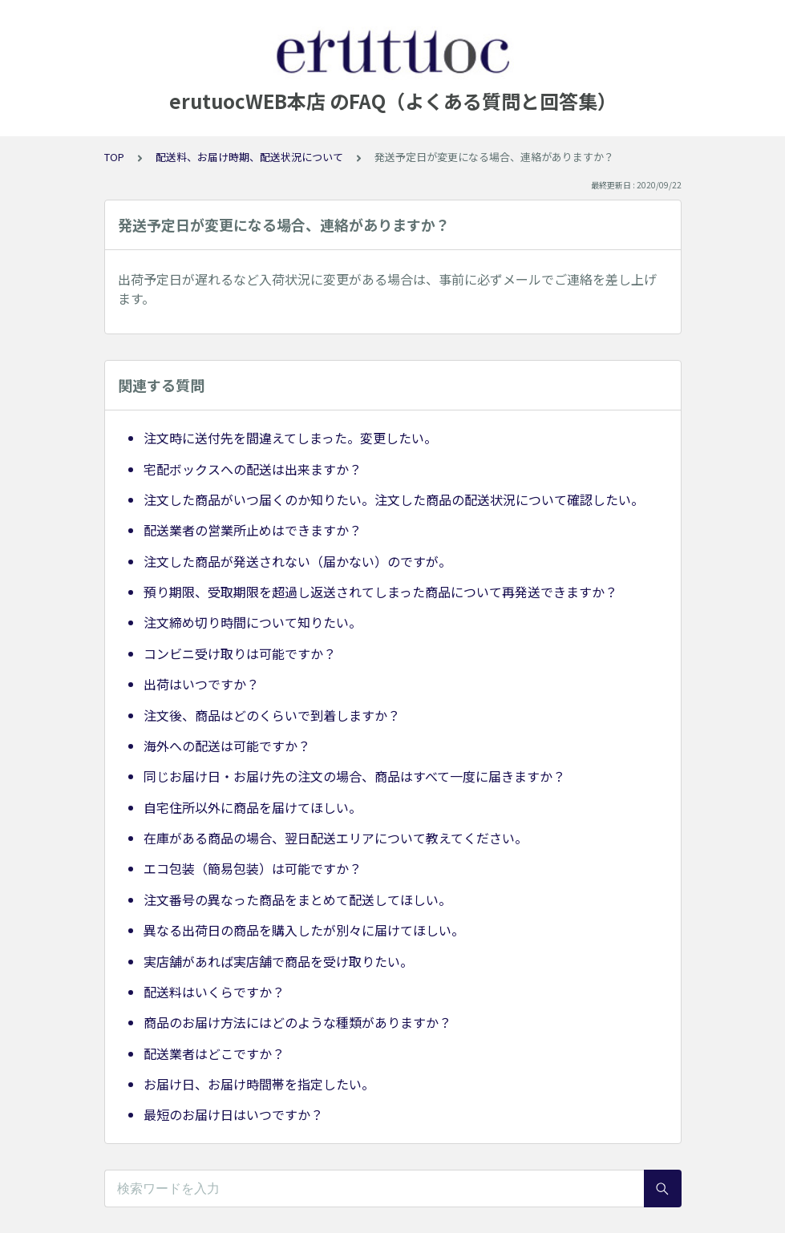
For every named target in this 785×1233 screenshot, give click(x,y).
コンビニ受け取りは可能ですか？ (240, 653)
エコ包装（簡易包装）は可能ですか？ (253, 868)
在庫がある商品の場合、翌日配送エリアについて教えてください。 (336, 837)
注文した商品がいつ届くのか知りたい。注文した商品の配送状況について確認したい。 (394, 499)
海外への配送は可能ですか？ (227, 745)
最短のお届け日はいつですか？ (233, 1114)
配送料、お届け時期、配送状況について (249, 156)
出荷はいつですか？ (201, 683)
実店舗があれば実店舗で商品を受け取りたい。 (278, 961)
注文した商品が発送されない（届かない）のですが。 (297, 561)
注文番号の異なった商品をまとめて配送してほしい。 (297, 899)
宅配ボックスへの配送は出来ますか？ (253, 469)
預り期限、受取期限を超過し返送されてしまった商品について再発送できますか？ (380, 591)
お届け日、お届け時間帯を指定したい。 (259, 1084)
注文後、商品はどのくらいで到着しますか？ (272, 715)
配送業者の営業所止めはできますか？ (253, 530)
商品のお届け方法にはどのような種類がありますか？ (297, 1022)
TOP (114, 156)
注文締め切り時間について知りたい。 (253, 622)
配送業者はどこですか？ (214, 1053)
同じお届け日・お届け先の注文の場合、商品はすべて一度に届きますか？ (354, 776)
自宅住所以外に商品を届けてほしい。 (253, 807)
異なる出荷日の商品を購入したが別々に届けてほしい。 (304, 930)
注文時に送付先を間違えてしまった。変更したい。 (290, 437)
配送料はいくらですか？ (214, 991)
